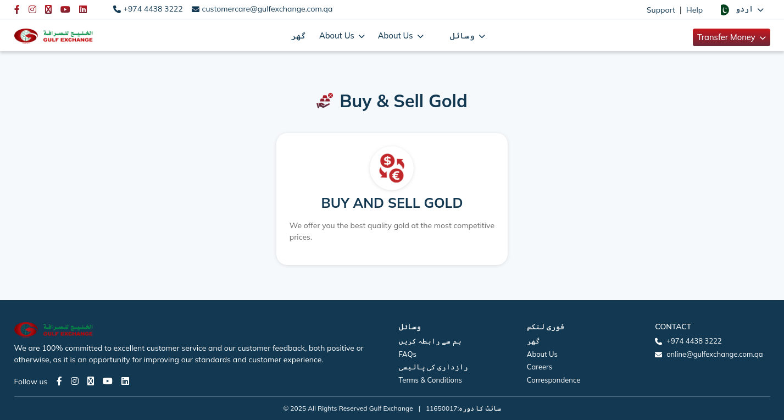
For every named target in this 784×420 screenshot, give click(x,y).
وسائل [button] (463, 35)
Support (661, 10)
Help (694, 10)
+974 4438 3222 (153, 9)
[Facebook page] (59, 380)
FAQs (407, 354)
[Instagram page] (75, 380)
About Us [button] (338, 35)
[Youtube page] (108, 380)
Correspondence (553, 379)
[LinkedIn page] (125, 380)
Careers (539, 366)
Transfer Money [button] (727, 37)
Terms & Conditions (431, 379)
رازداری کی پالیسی (434, 366)
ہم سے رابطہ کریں (430, 340)
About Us (542, 354)
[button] (740, 9)
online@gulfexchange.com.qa (714, 354)
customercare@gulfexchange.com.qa (267, 9)
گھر (298, 35)
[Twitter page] (90, 380)
